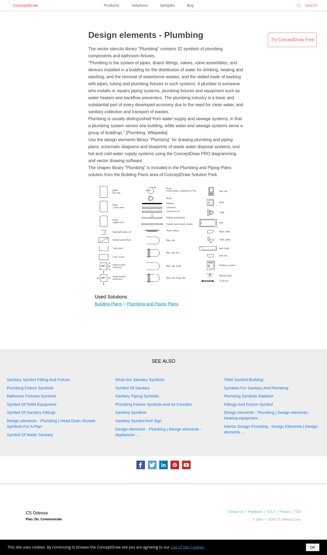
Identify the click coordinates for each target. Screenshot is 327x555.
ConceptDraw (25, 5)
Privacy (284, 512)
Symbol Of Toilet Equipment (31, 404)
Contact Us (236, 512)
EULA (271, 512)
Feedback (255, 512)
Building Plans (108, 304)
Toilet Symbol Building (243, 379)
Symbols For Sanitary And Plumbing (256, 388)
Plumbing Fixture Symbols (30, 388)
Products (111, 5)
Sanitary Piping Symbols (137, 396)
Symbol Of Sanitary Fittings (31, 412)
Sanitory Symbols (131, 412)
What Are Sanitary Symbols (139, 379)
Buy (190, 5)
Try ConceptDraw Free (292, 39)
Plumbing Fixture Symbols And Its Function (153, 404)
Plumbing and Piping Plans (152, 304)
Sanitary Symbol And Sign (138, 420)
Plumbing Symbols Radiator (249, 396)
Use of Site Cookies (187, 547)
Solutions (140, 5)
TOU (298, 512)
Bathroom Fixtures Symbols (31, 396)
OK (312, 547)
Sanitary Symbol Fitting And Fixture (38, 379)
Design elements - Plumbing (146, 35)
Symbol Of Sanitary (132, 388)
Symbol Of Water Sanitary (30, 434)
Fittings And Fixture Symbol (248, 404)
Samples (167, 5)
